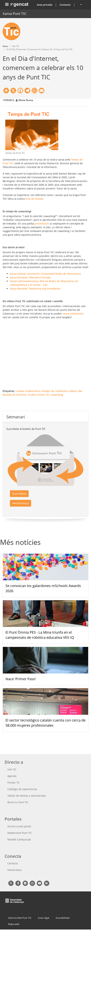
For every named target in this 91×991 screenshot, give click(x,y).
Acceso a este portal (19, 826)
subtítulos (61, 391)
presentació (42, 223)
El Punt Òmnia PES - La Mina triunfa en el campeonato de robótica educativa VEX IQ (39, 635)
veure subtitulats (73, 313)
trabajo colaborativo (28, 391)
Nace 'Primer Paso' (20, 678)
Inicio (5, 46)
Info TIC (11, 769)
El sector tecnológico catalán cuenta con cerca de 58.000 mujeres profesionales (45, 723)
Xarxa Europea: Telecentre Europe (30, 277)
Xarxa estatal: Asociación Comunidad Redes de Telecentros (45, 273)
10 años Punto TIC (38, 394)
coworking (57, 394)
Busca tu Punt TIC (17, 802)
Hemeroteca (20, 503)
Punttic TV (13, 782)
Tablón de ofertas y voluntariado (26, 795)
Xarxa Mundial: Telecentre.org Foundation (35, 288)
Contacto (65, 4)
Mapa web (13, 924)
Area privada (44, 4)
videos (73, 391)
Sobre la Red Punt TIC (19, 917)
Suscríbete (19, 494)
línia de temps (34, 198)
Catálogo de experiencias (22, 789)
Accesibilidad (63, 917)
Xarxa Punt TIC (15, 13)
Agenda (11, 776)
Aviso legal (43, 917)
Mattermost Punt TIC (19, 833)
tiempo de (48, 391)
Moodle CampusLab (19, 839)
